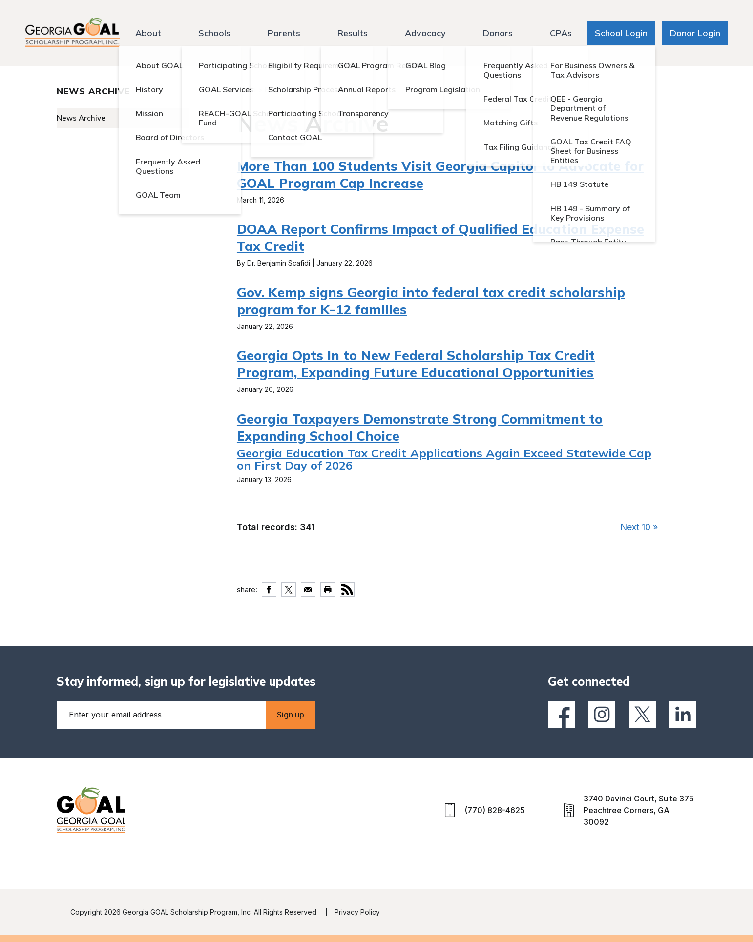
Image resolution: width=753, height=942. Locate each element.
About (148, 33)
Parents (284, 33)
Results (352, 33)
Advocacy (425, 33)
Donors (498, 33)
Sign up (290, 714)
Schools (214, 33)
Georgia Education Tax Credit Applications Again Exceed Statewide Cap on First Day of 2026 (444, 459)
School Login (621, 33)
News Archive (81, 118)
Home (246, 89)
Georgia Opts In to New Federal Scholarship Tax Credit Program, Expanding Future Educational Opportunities (416, 364)
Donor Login (695, 33)
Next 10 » (639, 527)
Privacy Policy (357, 912)
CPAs (561, 33)
